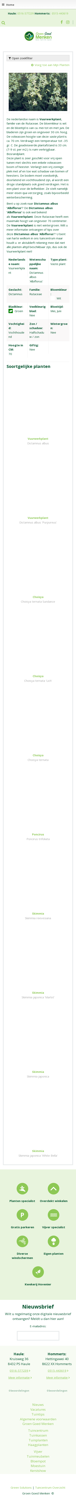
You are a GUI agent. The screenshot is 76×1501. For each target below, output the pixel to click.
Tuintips (38, 1414)
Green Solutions (21, 1487)
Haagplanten (38, 1444)
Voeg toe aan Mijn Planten (52, 65)
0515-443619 (60, 13)
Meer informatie (19, 1377)
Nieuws (38, 1404)
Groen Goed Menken (38, 1423)
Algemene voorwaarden (38, 1419)
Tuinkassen (38, 1435)
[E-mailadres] (38, 1336)
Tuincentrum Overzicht (50, 1487)
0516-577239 (25, 13)
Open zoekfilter (21, 58)
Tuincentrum (38, 1430)
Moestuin (38, 1465)
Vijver (38, 1451)
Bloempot (38, 1461)
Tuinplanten (38, 1440)
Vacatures (38, 1409)
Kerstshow (38, 1470)
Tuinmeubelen (38, 1456)
